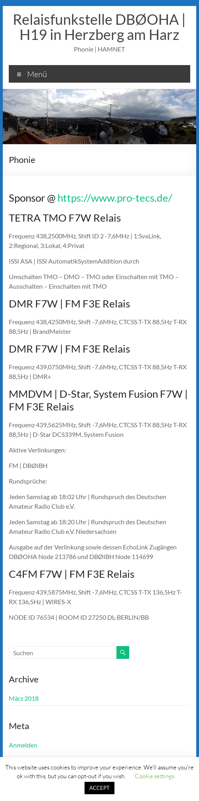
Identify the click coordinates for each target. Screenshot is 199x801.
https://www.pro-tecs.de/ (114, 197)
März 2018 (24, 698)
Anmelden (23, 745)
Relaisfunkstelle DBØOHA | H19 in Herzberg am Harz (99, 26)
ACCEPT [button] (99, 788)
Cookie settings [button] (154, 775)
